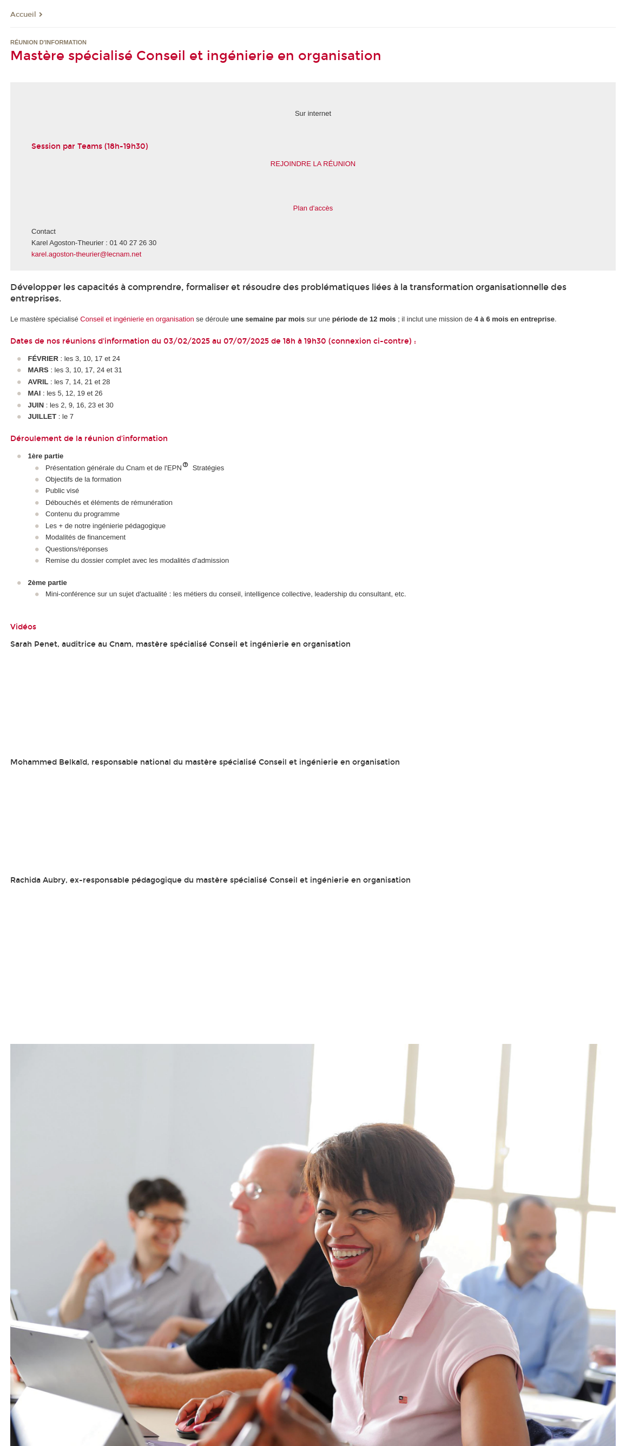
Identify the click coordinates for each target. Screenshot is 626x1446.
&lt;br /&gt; (313, 935)
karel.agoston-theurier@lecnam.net (86, 254)
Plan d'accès (313, 208)
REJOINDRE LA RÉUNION (313, 164)
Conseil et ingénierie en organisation (137, 319)
